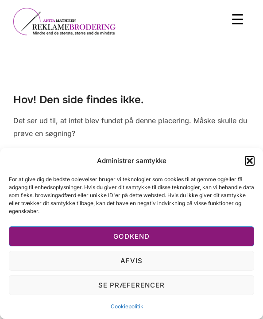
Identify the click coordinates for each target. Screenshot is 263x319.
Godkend (131, 236)
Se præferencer (131, 285)
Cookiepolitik (127, 306)
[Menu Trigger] (237, 19)
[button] (249, 160)
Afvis (131, 261)
